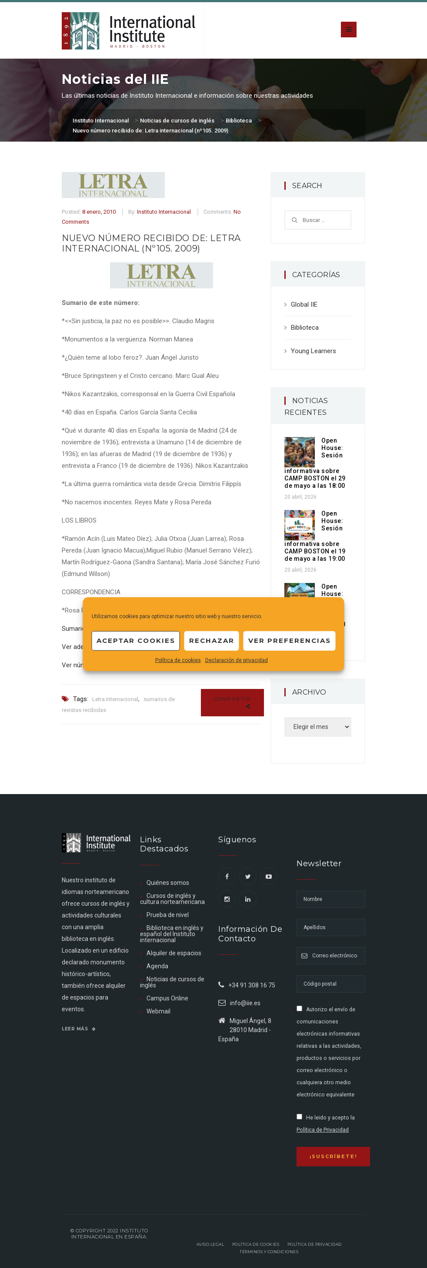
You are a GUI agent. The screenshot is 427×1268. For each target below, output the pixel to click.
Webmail (158, 1011)
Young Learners (313, 351)
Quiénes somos (168, 882)
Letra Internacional (115, 699)
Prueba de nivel (168, 914)
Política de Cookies (256, 1244)
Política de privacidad (314, 1244)
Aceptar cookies (136, 640)
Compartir (232, 702)
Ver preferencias (289, 640)
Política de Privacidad (323, 1130)
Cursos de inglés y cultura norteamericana (172, 898)
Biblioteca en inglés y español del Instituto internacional (171, 934)
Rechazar (211, 640)
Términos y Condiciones (269, 1251)
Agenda (157, 966)
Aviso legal (210, 1244)
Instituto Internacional (164, 212)
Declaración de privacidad (236, 660)
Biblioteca (305, 327)
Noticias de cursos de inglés (172, 982)
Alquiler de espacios (174, 953)
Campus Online (167, 998)
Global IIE (304, 304)
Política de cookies (178, 660)
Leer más (79, 1029)
